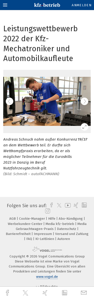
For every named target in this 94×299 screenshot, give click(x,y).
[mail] (84, 293)
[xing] (45, 293)
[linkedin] (65, 293)
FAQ (29, 239)
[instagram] (47, 211)
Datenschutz (67, 229)
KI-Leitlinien (45, 239)
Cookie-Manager (32, 218)
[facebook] (8, 293)
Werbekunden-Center (25, 224)
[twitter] (26, 292)
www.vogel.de (47, 276)
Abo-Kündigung (71, 218)
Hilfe (52, 218)
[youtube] (67, 205)
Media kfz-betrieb (60, 224)
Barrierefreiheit (19, 234)
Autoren (63, 239)
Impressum (43, 234)
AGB (13, 218)
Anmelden (81, 5)
